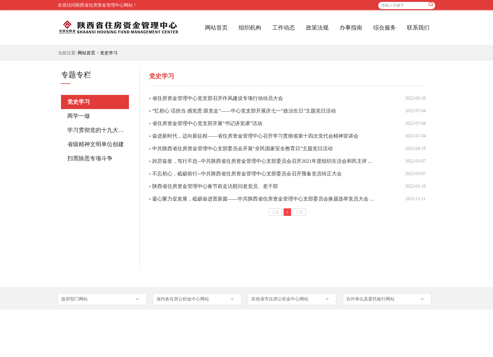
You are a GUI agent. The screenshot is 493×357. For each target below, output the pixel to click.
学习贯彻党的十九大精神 (98, 130)
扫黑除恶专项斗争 (90, 158)
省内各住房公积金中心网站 (182, 299)
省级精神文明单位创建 (95, 144)
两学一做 (78, 116)
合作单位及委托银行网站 (370, 299)
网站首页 (216, 28)
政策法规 (317, 28)
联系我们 (418, 28)
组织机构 (250, 28)
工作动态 (283, 28)
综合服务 (384, 28)
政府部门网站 (74, 299)
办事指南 (351, 28)
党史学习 (109, 53)
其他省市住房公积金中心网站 (279, 299)
